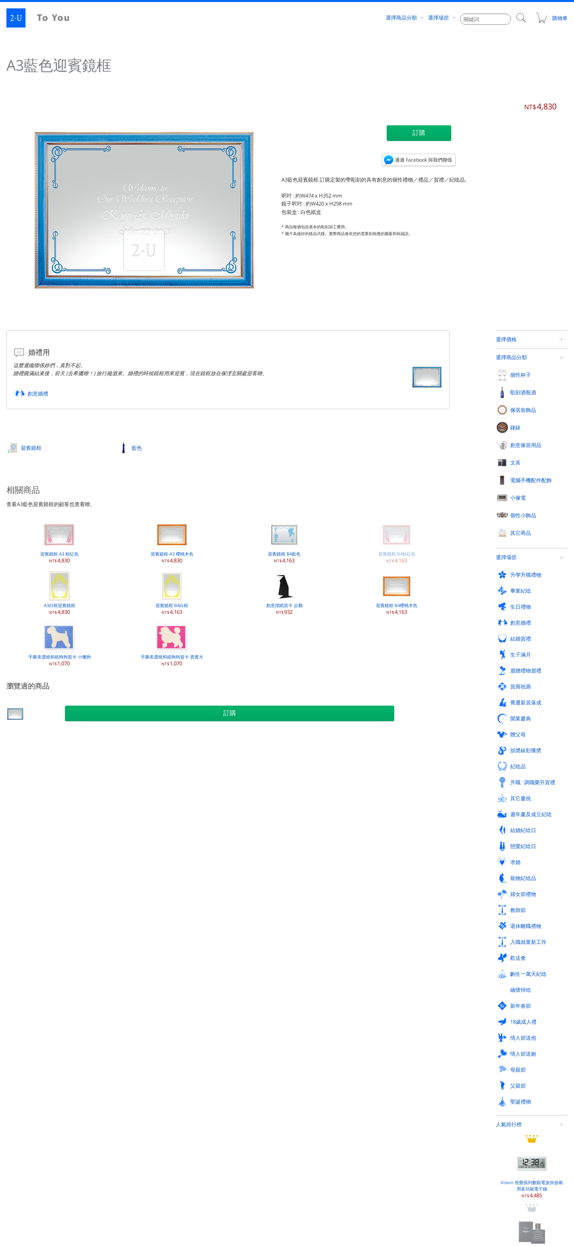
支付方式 (448, 1139)
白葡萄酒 (123, 805)
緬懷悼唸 (217, 1067)
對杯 (25, 869)
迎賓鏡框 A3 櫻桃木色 (172, 541)
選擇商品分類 (401, 18)
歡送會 (28, 1067)
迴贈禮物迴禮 (36, 1014)
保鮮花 (214, 821)
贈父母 (401, 1014)
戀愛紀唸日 (500, 1032)
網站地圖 (26, 1157)
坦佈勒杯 (30, 821)
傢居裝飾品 (220, 771)
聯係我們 (310, 1157)
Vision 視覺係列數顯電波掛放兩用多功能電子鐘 (532, 442)
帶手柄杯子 (33, 853)
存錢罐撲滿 (405, 853)
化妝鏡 (214, 925)
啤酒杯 (28, 837)
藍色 (137, 447)
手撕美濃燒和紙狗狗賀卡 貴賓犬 (172, 644)
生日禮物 (217, 997)
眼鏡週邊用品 (221, 940)
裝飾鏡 (214, 853)
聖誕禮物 (310, 1084)
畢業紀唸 (124, 997)
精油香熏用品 (407, 821)
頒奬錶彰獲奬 (502, 1014)
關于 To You (452, 1157)
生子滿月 (497, 997)
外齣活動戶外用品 (226, 956)
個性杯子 (31, 771)
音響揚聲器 (33, 956)
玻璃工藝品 (312, 925)
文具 (492, 771)
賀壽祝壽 (124, 1014)
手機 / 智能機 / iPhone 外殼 (50, 925)
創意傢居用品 (409, 771)
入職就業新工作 (505, 1049)
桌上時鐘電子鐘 (317, 805)
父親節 (214, 1084)
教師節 (308, 1049)
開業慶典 (310, 1014)
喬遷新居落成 (222, 1014)
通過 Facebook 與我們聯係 (423, 159)
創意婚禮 (38, 393)
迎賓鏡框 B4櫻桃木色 (396, 592)
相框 (211, 789)
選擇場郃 (438, 18)
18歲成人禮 (406, 1067)
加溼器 (121, 956)
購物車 (551, 18)
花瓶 (211, 805)
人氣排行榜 (509, 393)
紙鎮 (491, 853)
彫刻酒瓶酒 (127, 771)
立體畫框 (216, 837)
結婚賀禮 (403, 997)
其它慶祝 (217, 1032)
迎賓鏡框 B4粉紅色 (396, 541)
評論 (160, 1139)
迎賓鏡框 (31, 447)
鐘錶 (305, 771)
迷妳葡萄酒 (126, 869)
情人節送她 (34, 1084)
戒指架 (400, 789)
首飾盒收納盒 (407, 805)
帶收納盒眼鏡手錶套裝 (532, 570)
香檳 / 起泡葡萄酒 (132, 821)
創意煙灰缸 (499, 837)
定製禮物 (11, 734)
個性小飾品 (220, 907)
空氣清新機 (126, 940)
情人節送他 (500, 1067)
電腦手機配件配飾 (41, 907)
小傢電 (122, 907)
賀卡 (491, 869)
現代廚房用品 (407, 885)
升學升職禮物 (36, 997)
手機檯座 (30, 940)
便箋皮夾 (496, 821)
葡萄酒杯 (30, 789)
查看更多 (515, 605)
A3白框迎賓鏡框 (59, 592)
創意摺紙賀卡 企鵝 (284, 592)
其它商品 (68, 734)
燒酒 (119, 853)
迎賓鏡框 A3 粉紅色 (59, 541)
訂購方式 (310, 1139)
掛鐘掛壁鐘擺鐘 (317, 789)
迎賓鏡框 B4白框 (171, 592)
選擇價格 (506, 339)
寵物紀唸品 (127, 1049)
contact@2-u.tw (294, 1206)
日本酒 (121, 837)
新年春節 (310, 1067)
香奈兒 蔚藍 (532, 507)
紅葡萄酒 (123, 789)
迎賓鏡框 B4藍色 (284, 541)
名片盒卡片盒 (501, 805)
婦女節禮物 (220, 1049)
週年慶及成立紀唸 (321, 1032)
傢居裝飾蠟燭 (221, 869)
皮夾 (491, 789)
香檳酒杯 (30, 805)
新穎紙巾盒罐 (407, 869)
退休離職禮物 (409, 1049)
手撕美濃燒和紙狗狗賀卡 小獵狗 (59, 644)
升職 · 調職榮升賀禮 (136, 1032)
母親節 (122, 1084)
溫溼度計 (403, 837)
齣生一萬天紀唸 (132, 1067)
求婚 (26, 1049)
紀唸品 (28, 1032)
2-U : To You (44, 18)
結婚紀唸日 (406, 1032)
